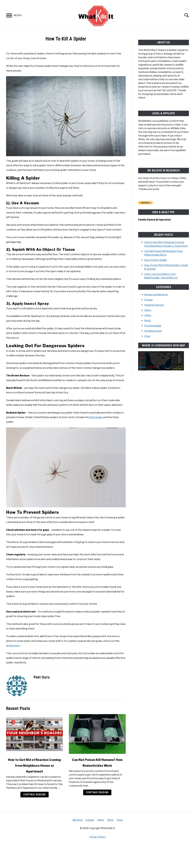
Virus (147, 336)
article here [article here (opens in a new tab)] (13, 645)
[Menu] (9, 16)
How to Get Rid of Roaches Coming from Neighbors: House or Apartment (34, 765)
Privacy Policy (98, 836)
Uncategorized (153, 330)
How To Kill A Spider (155, 259)
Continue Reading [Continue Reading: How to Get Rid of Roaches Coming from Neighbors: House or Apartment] (34, 794)
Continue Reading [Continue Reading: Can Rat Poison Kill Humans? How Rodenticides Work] (97, 792)
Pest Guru (42, 677)
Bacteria (78, 819)
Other (147, 315)
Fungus (148, 299)
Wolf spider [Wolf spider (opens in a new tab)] (96, 417)
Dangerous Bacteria (156, 294)
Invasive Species (154, 304)
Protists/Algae (152, 325)
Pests (147, 320)
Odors (147, 310)
